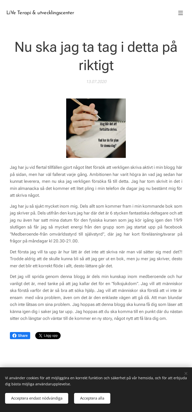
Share (20, 336)
